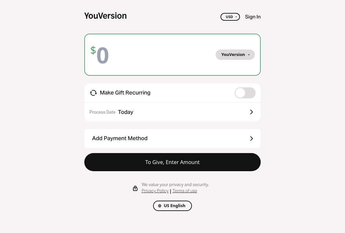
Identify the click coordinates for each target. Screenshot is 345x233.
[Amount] (107, 54)
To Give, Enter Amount (172, 162)
